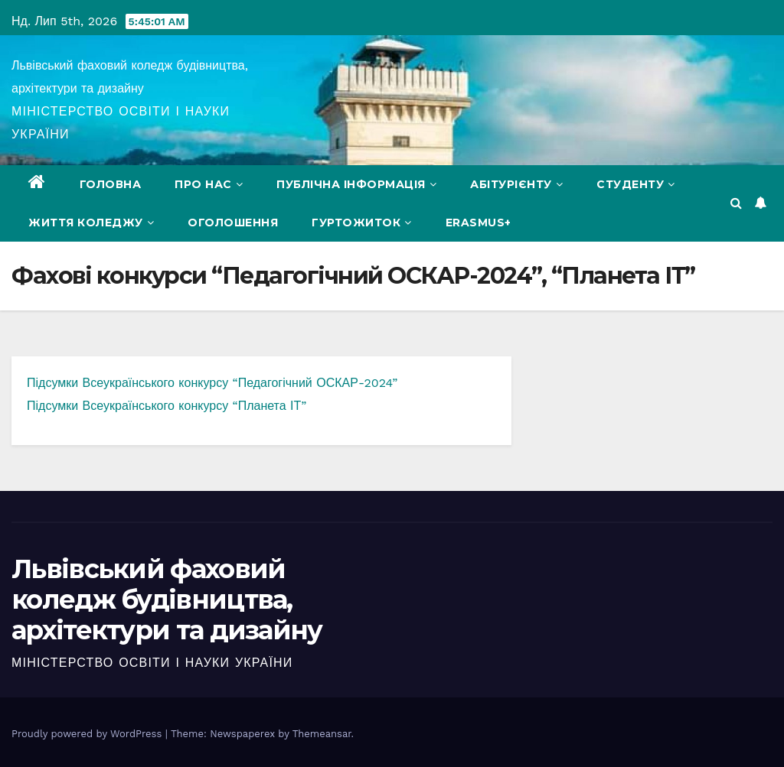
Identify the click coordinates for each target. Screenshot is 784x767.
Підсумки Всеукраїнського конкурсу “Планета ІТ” (166, 405)
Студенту (635, 184)
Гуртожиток (362, 222)
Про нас (209, 184)
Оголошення (233, 222)
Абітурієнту (516, 184)
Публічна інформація (356, 184)
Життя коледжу (91, 222)
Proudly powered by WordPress (88, 733)
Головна (111, 184)
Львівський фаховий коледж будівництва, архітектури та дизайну (166, 599)
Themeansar (321, 733)
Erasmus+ (478, 222)
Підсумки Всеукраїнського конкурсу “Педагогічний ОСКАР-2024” (212, 382)
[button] (736, 203)
